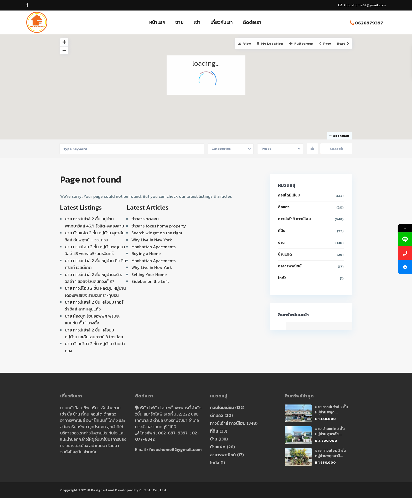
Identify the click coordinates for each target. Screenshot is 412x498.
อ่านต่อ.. (91, 452)
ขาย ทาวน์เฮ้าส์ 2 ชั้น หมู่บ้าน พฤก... (331, 409)
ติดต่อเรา (252, 22)
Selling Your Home (149, 274)
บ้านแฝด (285, 254)
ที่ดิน (281, 231)
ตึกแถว (284, 207)
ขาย (179, 22)
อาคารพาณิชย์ (289, 266)
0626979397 (369, 22)
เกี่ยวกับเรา (221, 22)
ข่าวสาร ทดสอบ (145, 219)
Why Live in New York (151, 240)
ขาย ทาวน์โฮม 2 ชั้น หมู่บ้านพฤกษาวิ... (330, 453)
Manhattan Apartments (153, 246)
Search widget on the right (156, 233)
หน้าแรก (157, 22)
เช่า (197, 22)
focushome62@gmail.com (175, 449)
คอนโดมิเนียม (289, 195)
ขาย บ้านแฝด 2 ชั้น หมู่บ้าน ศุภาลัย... (330, 431)
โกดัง (282, 278)
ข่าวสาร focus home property (158, 226)
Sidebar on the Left (150, 281)
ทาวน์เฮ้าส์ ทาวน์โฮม (294, 219)
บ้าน (281, 242)
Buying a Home (146, 253)
